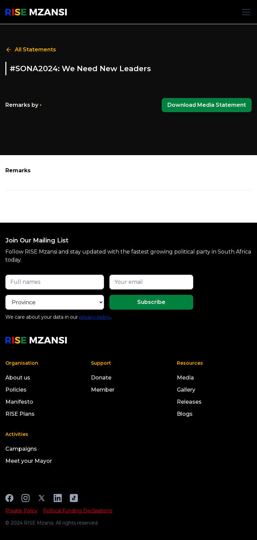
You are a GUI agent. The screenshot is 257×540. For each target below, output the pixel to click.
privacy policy (94, 317)
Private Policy (21, 511)
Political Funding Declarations (77, 511)
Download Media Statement (206, 105)
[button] (245, 12)
